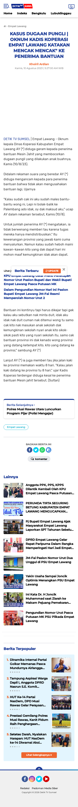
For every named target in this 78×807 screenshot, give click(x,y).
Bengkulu (39, 13)
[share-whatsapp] (42, 450)
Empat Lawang (16, 427)
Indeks (22, 13)
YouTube (49, 781)
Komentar (39, 458)
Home (8, 13)
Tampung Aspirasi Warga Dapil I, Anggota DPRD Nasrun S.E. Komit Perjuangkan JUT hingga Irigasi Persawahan (29, 683)
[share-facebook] (29, 450)
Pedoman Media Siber (45, 788)
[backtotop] (39, 770)
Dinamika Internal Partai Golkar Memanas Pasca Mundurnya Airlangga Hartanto (28, 664)
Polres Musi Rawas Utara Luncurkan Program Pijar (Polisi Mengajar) (34, 411)
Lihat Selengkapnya (39, 754)
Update (52, 270)
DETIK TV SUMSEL (17, 139)
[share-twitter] (36, 450)
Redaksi (24, 788)
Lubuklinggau (61, 13)
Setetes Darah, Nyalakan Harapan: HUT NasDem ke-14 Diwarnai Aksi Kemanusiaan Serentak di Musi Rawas (29, 738)
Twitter (41, 781)
